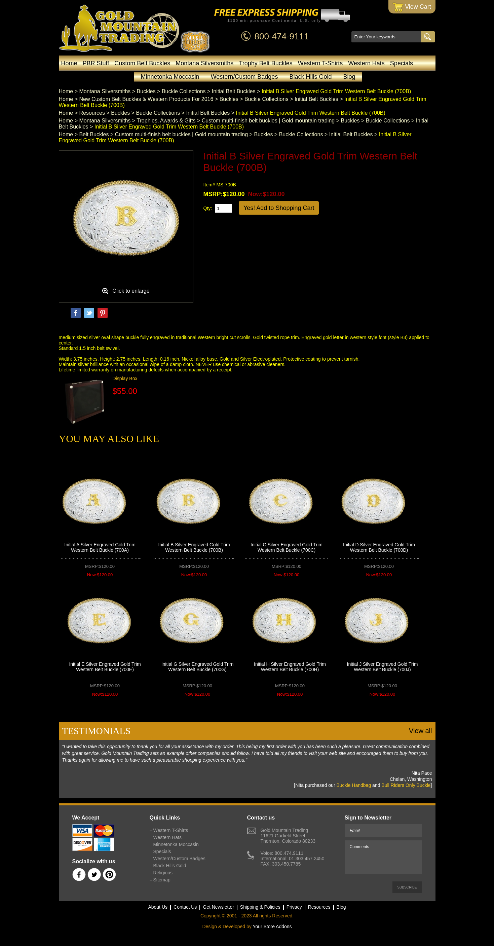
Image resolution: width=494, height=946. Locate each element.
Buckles (146, 91)
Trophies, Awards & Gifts (166, 120)
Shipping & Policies (260, 907)
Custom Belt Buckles (142, 63)
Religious (163, 872)
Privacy (294, 907)
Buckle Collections (184, 91)
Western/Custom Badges (244, 76)
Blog (349, 76)
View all (420, 730)
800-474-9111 (282, 36)
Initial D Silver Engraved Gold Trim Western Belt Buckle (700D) (379, 547)
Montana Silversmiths (204, 63)
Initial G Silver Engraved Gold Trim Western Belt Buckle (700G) (197, 666)
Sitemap (161, 879)
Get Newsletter (218, 907)
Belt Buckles (94, 134)
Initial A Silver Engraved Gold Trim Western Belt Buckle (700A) (100, 547)
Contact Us (185, 907)
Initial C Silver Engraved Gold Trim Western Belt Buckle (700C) (286, 547)
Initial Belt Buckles (234, 91)
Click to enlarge (130, 291)
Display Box (125, 378)
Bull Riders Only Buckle (405, 785)
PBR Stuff (96, 63)
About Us (157, 907)
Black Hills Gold (310, 76)
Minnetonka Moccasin (170, 76)
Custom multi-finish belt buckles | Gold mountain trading (268, 120)
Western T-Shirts (320, 63)
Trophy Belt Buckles (265, 63)
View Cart (411, 7)
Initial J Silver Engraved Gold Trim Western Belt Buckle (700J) (382, 666)
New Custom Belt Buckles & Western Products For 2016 (146, 99)
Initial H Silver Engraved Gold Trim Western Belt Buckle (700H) (290, 666)
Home (69, 63)
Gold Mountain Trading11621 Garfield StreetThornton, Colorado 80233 (288, 836)
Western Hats (366, 63)
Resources (92, 113)
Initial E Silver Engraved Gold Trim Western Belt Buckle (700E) (105, 666)
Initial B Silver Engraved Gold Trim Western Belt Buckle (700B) (194, 547)
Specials (401, 63)
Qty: (207, 208)
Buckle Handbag (353, 785)
